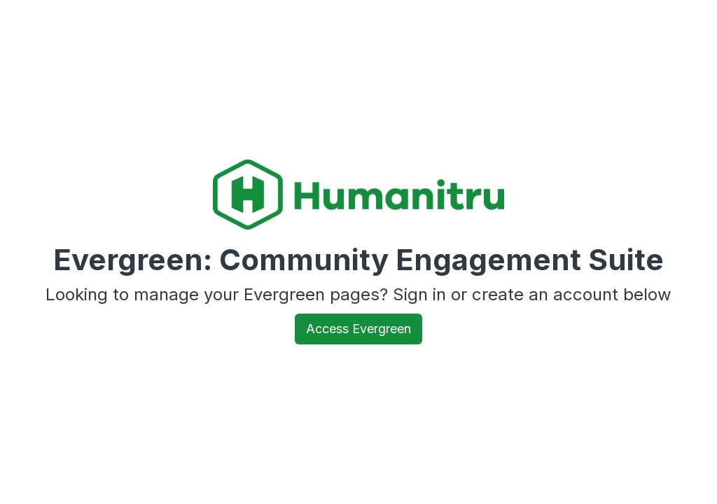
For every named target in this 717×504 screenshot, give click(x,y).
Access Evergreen (358, 328)
